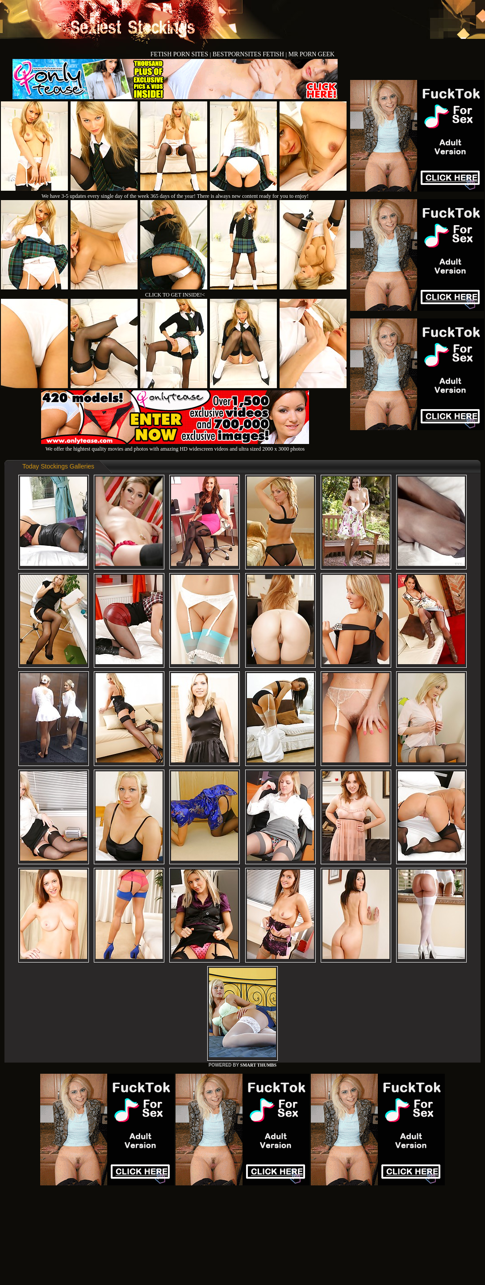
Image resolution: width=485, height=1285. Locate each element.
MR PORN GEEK (311, 54)
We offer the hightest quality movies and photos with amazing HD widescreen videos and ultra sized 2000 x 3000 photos (175, 445)
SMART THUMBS (258, 1065)
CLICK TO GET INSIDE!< (175, 295)
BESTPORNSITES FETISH (249, 54)
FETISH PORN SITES (180, 54)
